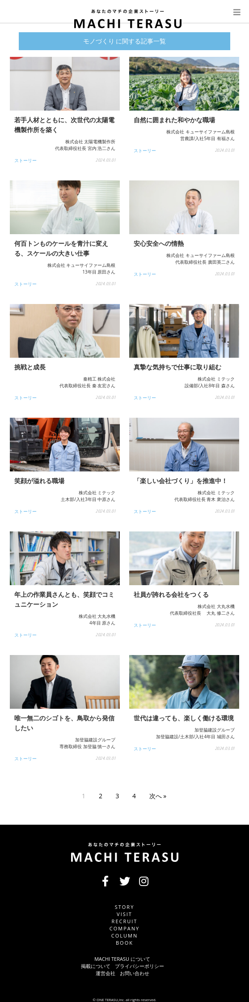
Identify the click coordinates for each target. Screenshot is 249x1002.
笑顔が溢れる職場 (39, 480)
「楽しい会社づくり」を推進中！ (181, 480)
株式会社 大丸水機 (97, 616)
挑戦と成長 (30, 367)
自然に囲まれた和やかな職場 (174, 120)
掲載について (95, 965)
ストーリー (25, 160)
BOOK (124, 942)
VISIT (124, 914)
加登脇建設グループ (95, 740)
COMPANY (124, 928)
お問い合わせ (134, 973)
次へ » (158, 796)
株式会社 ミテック (216, 379)
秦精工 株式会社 (99, 379)
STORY (125, 906)
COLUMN (124, 935)
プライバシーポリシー (139, 965)
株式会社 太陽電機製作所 (90, 141)
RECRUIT (125, 921)
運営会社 (105, 973)
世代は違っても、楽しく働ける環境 (184, 718)
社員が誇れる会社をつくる (171, 594)
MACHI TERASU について (122, 958)
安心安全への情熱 (159, 243)
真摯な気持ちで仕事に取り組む (177, 367)
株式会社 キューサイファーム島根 (200, 131)
